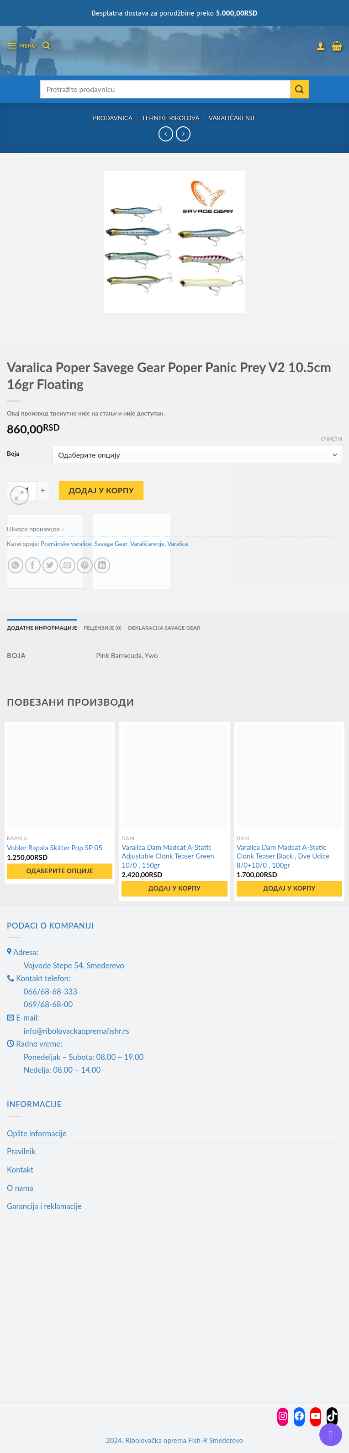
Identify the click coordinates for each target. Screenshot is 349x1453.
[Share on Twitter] (50, 565)
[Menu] (22, 46)
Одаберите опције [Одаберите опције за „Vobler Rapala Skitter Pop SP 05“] (59, 871)
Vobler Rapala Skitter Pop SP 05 (54, 848)
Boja (13, 453)
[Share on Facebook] (33, 565)
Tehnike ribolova (170, 118)
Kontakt (20, 1170)
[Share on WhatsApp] (16, 565)
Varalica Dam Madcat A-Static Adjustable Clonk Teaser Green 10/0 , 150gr (168, 856)
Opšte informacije (37, 1133)
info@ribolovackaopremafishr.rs (76, 1031)
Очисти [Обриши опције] (331, 439)
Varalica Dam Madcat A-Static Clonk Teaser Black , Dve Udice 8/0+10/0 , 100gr (283, 856)
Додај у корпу (101, 490)
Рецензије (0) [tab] (105, 627)
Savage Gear (110, 543)
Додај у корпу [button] (174, 888)
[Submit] (300, 89)
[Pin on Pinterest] (85, 565)
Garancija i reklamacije (44, 1206)
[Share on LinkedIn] (102, 565)
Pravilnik (21, 1151)
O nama (20, 1188)
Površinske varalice (66, 543)
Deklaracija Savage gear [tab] (169, 627)
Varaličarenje (232, 118)
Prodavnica (112, 118)
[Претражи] (46, 45)
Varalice (177, 543)
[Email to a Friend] (67, 565)
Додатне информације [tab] (43, 627)
